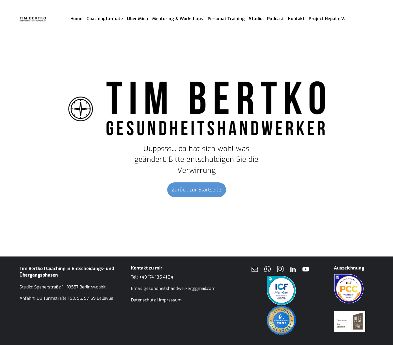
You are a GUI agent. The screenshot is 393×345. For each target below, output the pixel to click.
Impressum (170, 300)
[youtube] (306, 269)
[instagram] (280, 269)
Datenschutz (143, 300)
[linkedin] (293, 269)
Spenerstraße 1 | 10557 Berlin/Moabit (70, 287)
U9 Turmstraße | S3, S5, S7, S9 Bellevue (75, 298)
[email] (255, 269)
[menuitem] (78, 18)
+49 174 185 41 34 (156, 277)
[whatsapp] (267, 269)
